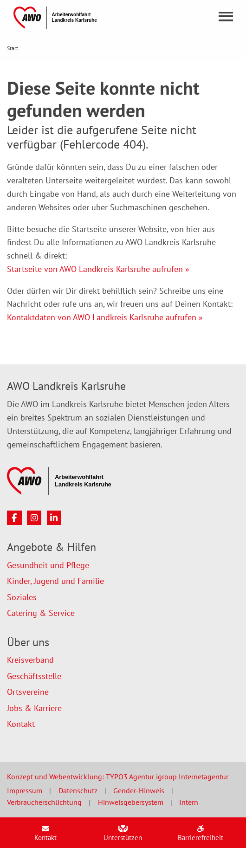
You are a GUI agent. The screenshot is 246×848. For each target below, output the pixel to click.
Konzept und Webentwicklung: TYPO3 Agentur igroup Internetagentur (117, 776)
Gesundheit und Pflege (48, 565)
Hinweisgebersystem (130, 802)
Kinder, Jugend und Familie (55, 581)
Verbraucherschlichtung (44, 802)
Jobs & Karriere (34, 708)
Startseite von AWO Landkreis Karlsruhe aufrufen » (98, 269)
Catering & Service (41, 613)
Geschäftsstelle (34, 676)
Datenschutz (77, 790)
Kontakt (21, 724)
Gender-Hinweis (138, 790)
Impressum (24, 790)
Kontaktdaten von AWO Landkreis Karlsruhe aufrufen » (105, 317)
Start (12, 48)
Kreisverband (30, 659)
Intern (188, 802)
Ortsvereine (28, 691)
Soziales (22, 597)
